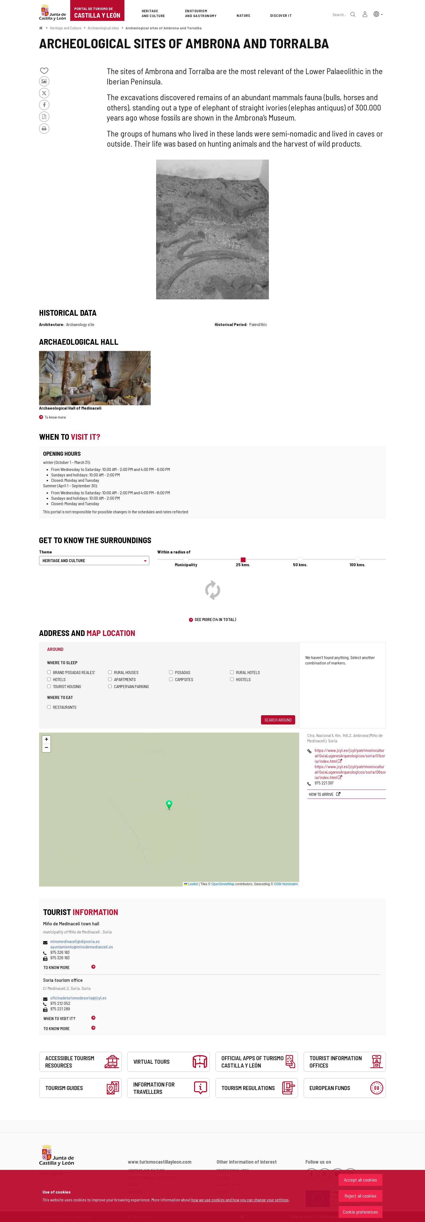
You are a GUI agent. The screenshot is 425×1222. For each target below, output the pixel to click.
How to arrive (321, 794)
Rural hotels (245, 672)
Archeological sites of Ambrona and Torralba (163, 28)
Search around (278, 719)
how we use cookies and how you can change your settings (240, 1199)
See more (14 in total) (215, 619)
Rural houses (123, 672)
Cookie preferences (360, 1212)
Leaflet (191, 884)
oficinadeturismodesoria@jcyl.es (78, 997)
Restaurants (61, 707)
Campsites (181, 679)
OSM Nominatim (286, 884)
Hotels (56, 679)
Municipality (186, 564)
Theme (45, 551)
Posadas (179, 672)
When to (59, 1018)
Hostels (240, 679)
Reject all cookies (360, 1196)
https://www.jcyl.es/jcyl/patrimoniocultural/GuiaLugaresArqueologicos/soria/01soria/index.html (350, 756)
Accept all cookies (360, 1180)
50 (300, 564)
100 (357, 564)
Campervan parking (128, 686)
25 (243, 564)
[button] (378, 13)
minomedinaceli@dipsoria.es (75, 941)
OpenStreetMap (222, 884)
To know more (55, 417)
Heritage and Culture (65, 28)
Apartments (122, 679)
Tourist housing (64, 686)
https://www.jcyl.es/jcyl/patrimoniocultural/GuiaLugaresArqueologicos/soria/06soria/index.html (350, 772)
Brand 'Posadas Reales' (71, 672)
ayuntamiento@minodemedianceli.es (81, 946)
